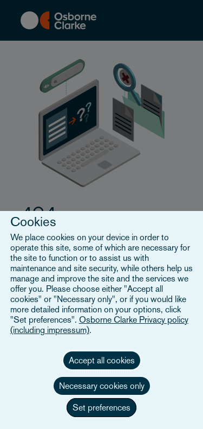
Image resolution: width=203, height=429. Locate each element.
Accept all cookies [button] (102, 360)
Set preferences (101, 407)
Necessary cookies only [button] (102, 386)
